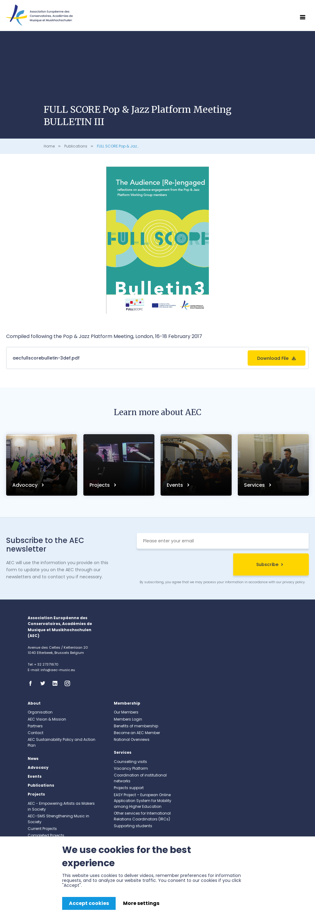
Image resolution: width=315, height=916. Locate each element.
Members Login (128, 719)
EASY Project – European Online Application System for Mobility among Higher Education (142, 800)
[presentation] (183, 565)
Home (49, 146)
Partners (35, 726)
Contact (35, 732)
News (33, 758)
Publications (75, 146)
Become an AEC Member (137, 732)
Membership (127, 703)
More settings (141, 903)
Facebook (32, 683)
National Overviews (132, 739)
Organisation (40, 712)
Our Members (126, 712)
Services (255, 485)
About (34, 703)
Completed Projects (46, 835)
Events (175, 485)
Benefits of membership (136, 726)
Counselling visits (130, 761)
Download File (273, 358)
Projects (100, 485)
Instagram (69, 683)
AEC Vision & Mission (47, 719)
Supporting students (133, 825)
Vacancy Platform (131, 768)
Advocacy (25, 485)
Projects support (129, 787)
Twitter (44, 683)
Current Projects (42, 828)
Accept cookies (89, 903)
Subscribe (267, 564)
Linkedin (57, 683)
